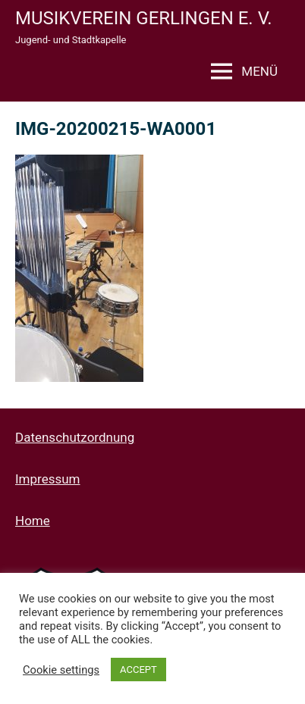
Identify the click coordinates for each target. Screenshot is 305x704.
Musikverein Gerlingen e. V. (143, 18)
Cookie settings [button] (61, 670)
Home (32, 520)
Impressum (47, 479)
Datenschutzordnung (74, 437)
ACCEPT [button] (138, 669)
